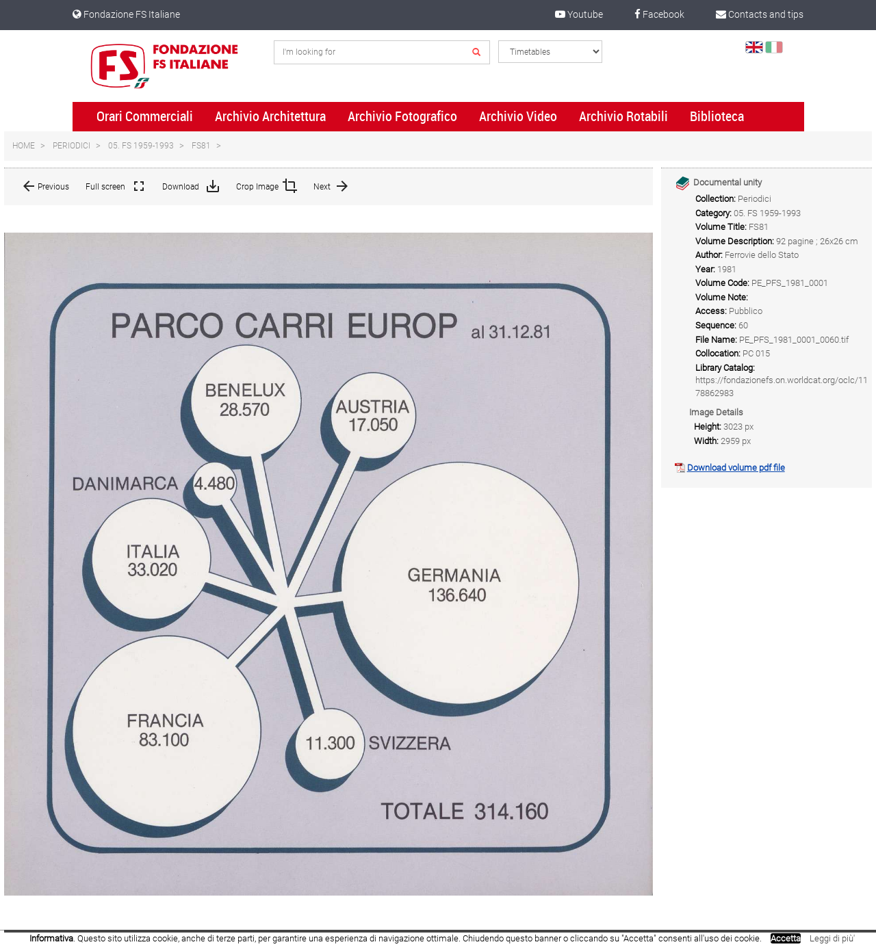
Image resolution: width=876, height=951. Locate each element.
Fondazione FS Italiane (126, 14)
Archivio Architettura (270, 116)
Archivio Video (518, 116)
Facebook (659, 14)
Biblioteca (717, 116)
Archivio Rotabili (623, 116)
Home (23, 146)
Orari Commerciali (144, 116)
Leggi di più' (832, 938)
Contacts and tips (759, 14)
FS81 (201, 146)
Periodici (71, 146)
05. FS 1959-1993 (141, 146)
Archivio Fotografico (402, 116)
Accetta (786, 938)
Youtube (579, 14)
